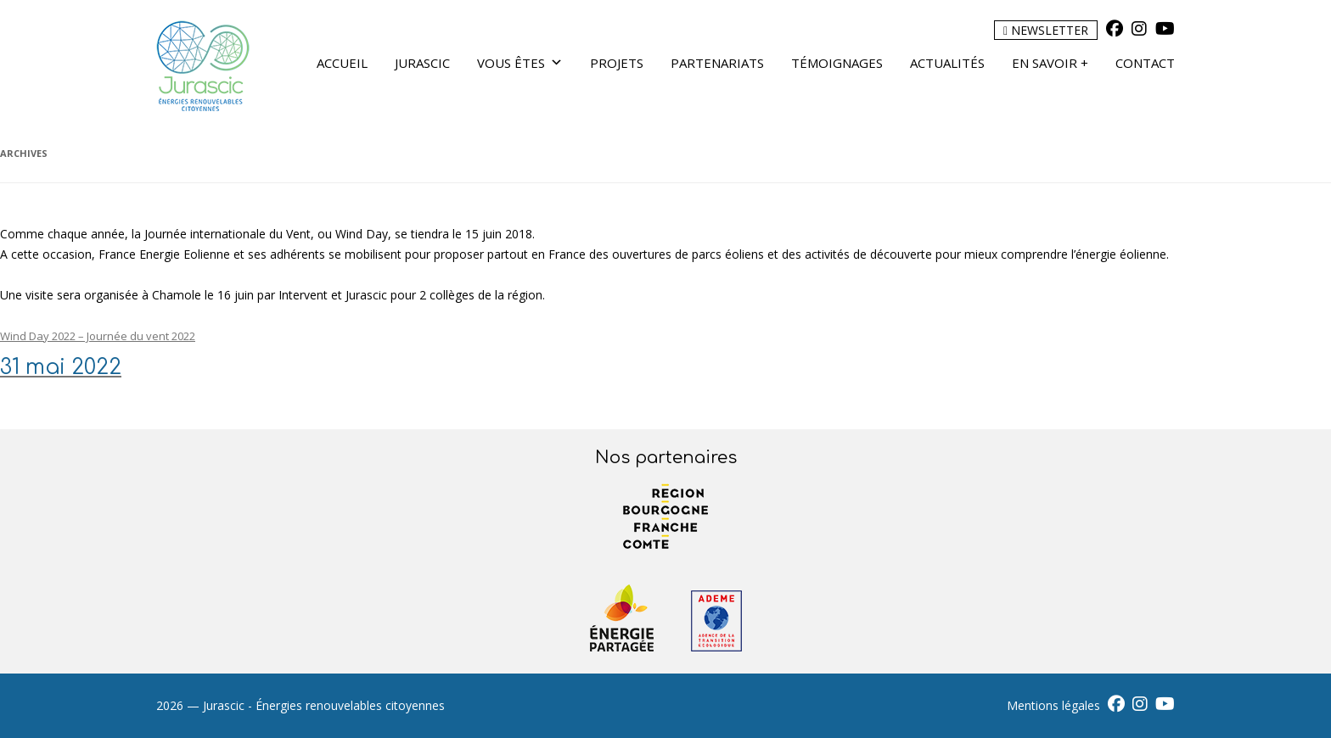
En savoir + (1050, 62)
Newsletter (1045, 30)
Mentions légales (1053, 705)
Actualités (947, 62)
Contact (1145, 62)
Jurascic (422, 62)
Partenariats (717, 62)
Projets (616, 62)
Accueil (342, 62)
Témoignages (837, 62)
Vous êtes (520, 62)
